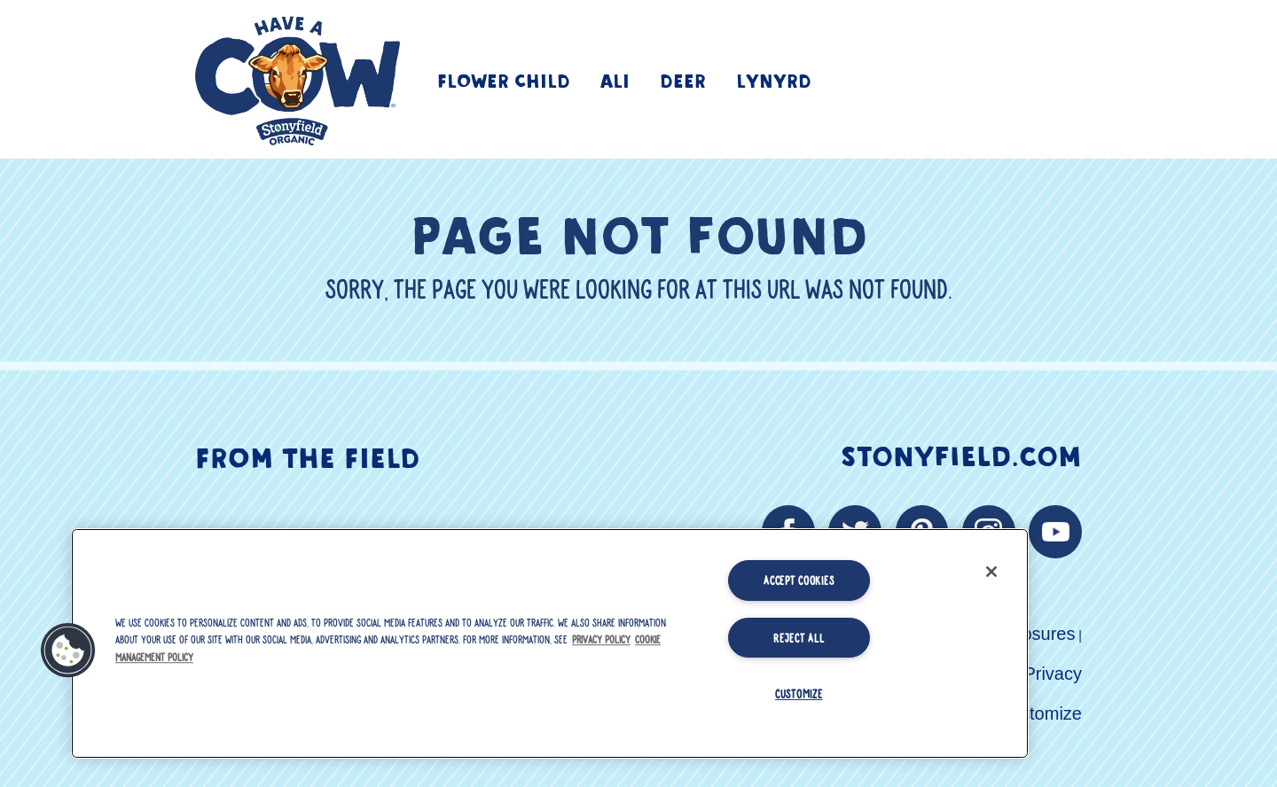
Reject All (798, 637)
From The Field (307, 455)
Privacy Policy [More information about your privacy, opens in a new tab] (601, 639)
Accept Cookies (799, 579)
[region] (550, 643)
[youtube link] (1055, 531)
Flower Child (503, 79)
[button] (68, 650)
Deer (683, 79)
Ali (615, 79)
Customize (1040, 713)
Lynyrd (773, 79)
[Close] (991, 571)
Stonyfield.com (961, 454)
